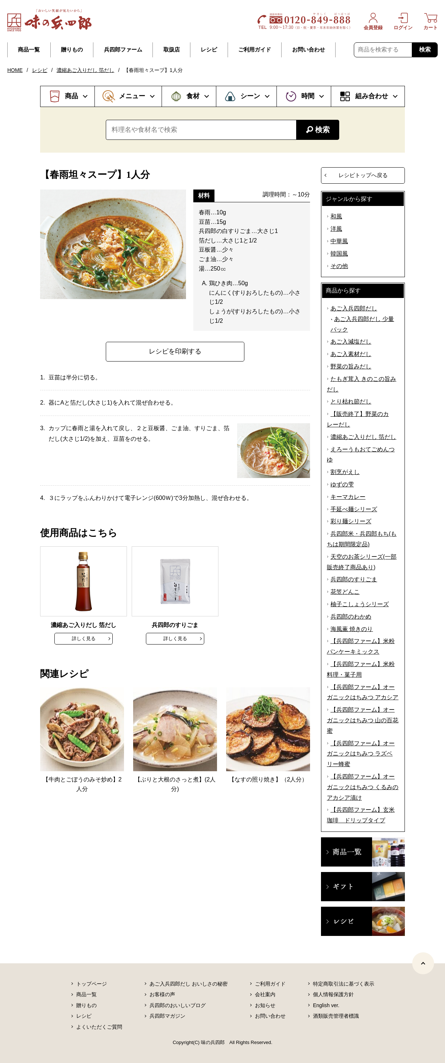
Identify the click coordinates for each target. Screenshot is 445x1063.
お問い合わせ (308, 50)
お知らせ (265, 1005)
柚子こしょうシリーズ (359, 604)
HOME (15, 70)
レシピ (209, 50)
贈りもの (72, 50)
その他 (339, 266)
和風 (336, 216)
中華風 (339, 241)
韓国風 (339, 254)
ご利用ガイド (254, 50)
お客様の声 (162, 994)
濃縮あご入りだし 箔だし (85, 70)
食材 (193, 96)
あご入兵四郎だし (353, 308)
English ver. (326, 1005)
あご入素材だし (350, 354)
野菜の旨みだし (350, 366)
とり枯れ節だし (350, 401)
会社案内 (265, 994)
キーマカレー (347, 497)
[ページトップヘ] (423, 963)
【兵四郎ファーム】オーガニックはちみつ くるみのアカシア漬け (362, 787)
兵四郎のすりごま (353, 579)
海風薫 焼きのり (351, 629)
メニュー (132, 96)
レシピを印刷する (175, 351)
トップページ (91, 984)
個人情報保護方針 (333, 994)
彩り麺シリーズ (350, 521)
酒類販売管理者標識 (336, 1016)
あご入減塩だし (350, 342)
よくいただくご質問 (99, 1027)
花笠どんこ (345, 592)
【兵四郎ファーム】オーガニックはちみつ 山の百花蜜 (362, 720)
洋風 (336, 229)
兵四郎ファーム (123, 50)
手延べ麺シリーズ (353, 509)
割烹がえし (345, 472)
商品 (71, 96)
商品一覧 (29, 50)
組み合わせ (371, 96)
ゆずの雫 (342, 484)
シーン (250, 96)
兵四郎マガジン (167, 1016)
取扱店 (171, 50)
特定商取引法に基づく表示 (343, 984)
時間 (307, 96)
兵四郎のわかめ (350, 616)
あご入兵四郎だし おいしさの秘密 (189, 984)
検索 (425, 49)
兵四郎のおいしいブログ (178, 1005)
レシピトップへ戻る (363, 175)
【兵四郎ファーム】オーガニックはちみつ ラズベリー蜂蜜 (361, 754)
